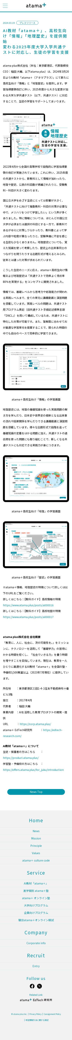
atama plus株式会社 (35, 8)
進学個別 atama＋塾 (36, 891)
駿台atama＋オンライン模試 (36, 920)
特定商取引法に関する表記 (37, 1020)
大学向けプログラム (36, 905)
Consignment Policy (52, 1014)
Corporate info (36, 943)
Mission (36, 838)
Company (36, 932)
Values (36, 853)
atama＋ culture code (36, 860)
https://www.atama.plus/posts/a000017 (28, 617)
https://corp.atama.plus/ (35, 724)
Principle (36, 846)
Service (36, 872)
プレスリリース (27, 22)
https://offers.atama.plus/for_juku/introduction (33, 770)
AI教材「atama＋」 (36, 883)
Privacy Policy (35, 1014)
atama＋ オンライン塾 (36, 898)
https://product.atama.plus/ (21, 758)
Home (36, 820)
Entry (36, 966)
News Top (36, 792)
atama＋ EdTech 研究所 (36, 1001)
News (36, 831)
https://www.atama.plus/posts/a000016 (28, 605)
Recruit (36, 955)
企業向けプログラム (36, 913)
